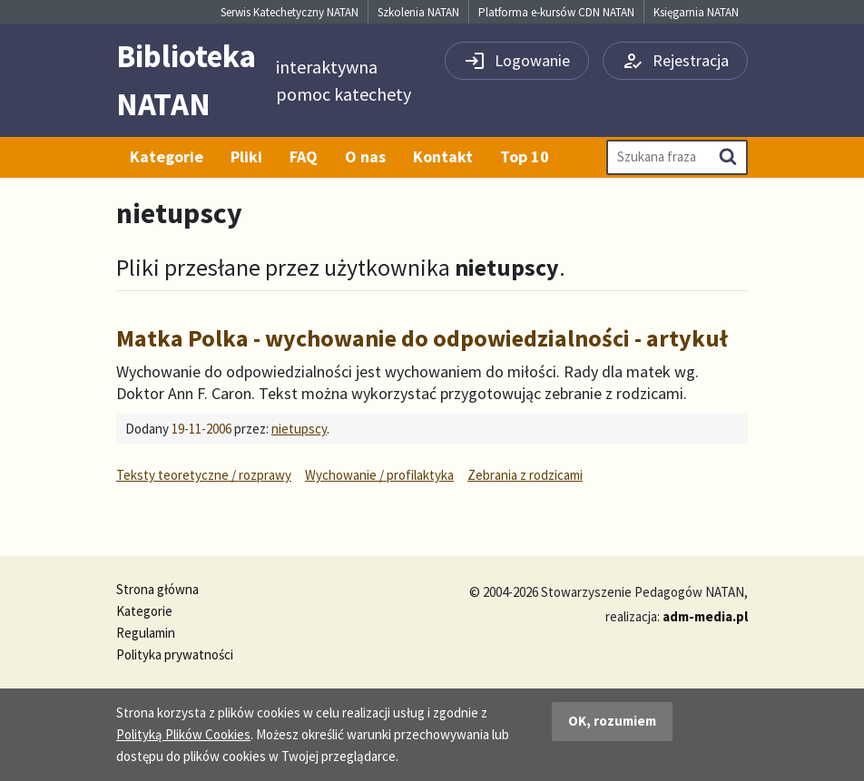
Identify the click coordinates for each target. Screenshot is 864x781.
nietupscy (299, 428)
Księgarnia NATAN (696, 12)
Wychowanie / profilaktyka (379, 474)
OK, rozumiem (612, 720)
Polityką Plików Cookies (183, 734)
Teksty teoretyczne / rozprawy (203, 474)
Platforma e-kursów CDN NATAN (556, 12)
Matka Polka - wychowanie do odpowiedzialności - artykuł (422, 338)
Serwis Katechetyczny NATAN (289, 12)
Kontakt (443, 156)
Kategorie (166, 156)
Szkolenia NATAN (418, 12)
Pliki (246, 156)
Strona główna (157, 589)
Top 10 (524, 156)
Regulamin (145, 632)
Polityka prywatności (174, 654)
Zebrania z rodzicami (525, 474)
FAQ (304, 156)
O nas (365, 156)
